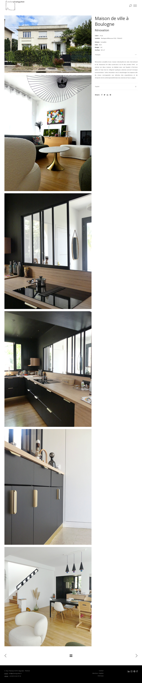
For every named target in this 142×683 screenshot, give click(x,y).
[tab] (116, 54)
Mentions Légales (98, 673)
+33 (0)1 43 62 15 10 (15, 676)
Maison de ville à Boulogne (112, 21)
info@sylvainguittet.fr (15, 673)
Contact (101, 671)
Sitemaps (101, 676)
